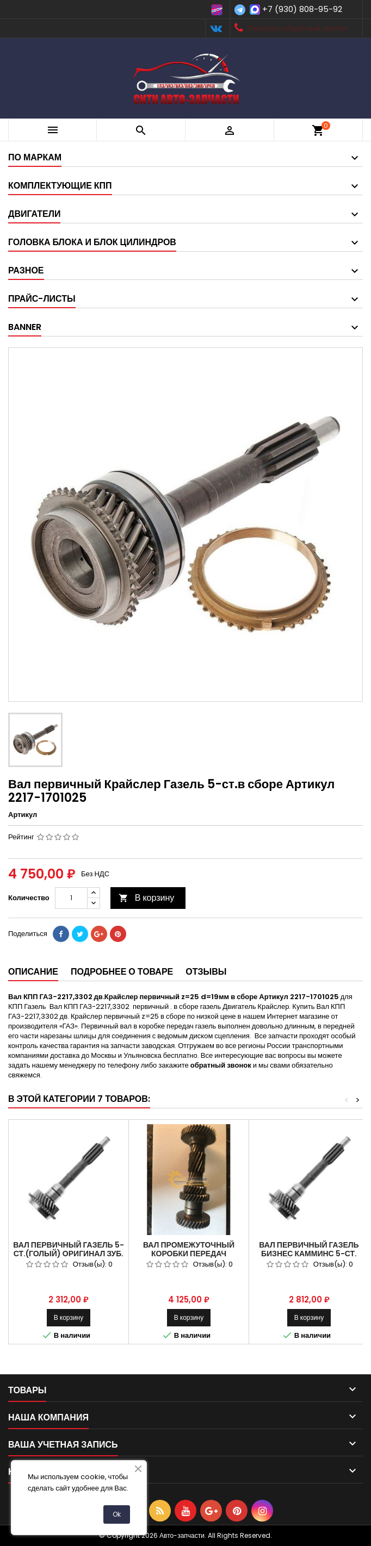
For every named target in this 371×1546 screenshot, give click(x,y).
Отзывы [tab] (206, 971)
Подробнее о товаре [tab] (122, 971)
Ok (117, 1514)
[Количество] (71, 898)
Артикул (22, 815)
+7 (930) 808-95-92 (302, 9)
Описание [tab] (33, 971)
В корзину (147, 898)
